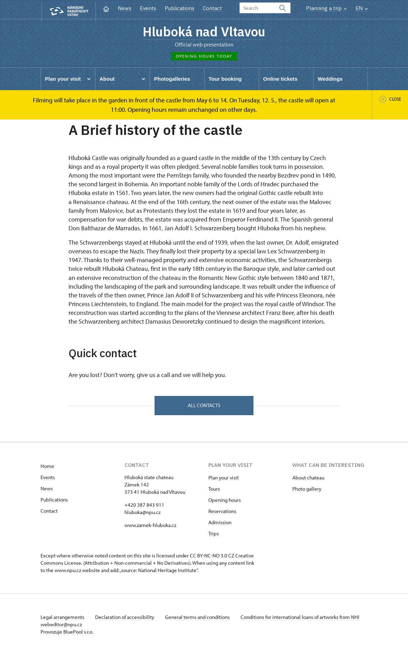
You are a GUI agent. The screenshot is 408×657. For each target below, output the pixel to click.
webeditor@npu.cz (81, 626)
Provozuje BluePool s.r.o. (67, 633)
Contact (212, 8)
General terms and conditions (201, 619)
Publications (179, 8)
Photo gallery (306, 491)
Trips (213, 535)
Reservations (222, 513)
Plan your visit (223, 479)
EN (362, 8)
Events (148, 8)
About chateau (308, 479)
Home (47, 468)
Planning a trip (326, 8)
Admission (219, 524)
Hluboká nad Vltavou (204, 32)
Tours (214, 491)
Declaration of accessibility (126, 619)
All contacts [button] (204, 407)
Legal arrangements (63, 619)
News (124, 8)
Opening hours (224, 502)
